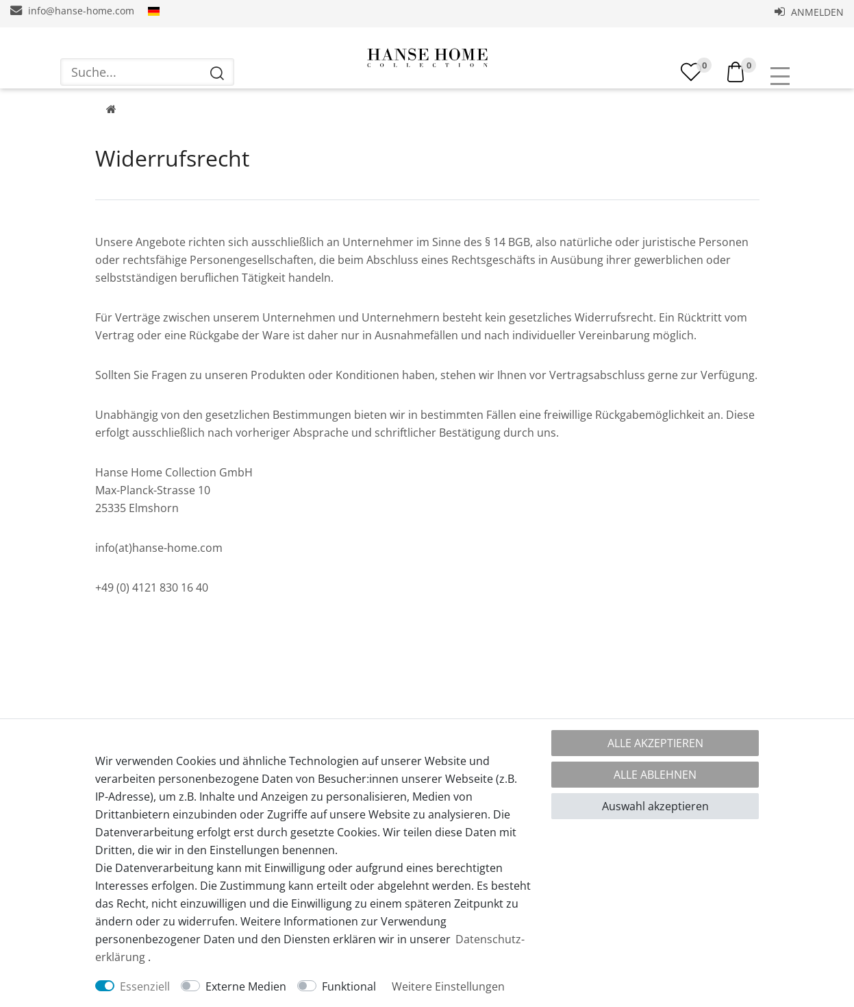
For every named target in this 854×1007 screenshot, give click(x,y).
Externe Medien (245, 986)
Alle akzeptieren (655, 743)
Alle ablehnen (655, 774)
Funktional (349, 986)
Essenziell (145, 986)
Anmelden (809, 12)
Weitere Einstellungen (448, 986)
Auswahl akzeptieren (655, 806)
